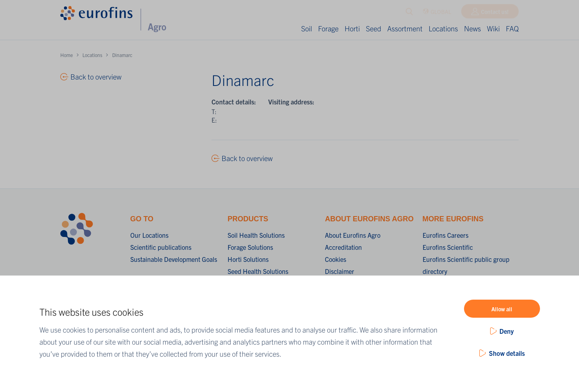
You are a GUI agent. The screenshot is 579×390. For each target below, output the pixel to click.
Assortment (405, 28)
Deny (506, 331)
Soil (306, 28)
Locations (443, 28)
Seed (373, 28)
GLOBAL (437, 13)
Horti (352, 28)
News (472, 28)
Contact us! (495, 13)
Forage (328, 28)
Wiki (493, 28)
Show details (507, 353)
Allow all (501, 308)
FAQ (512, 28)
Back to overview (247, 158)
